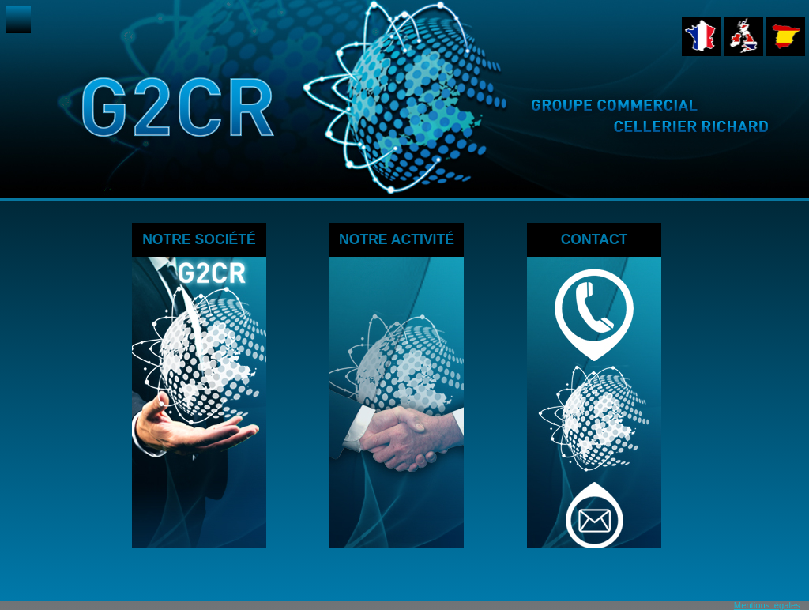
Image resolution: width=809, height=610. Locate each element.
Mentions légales (767, 605)
